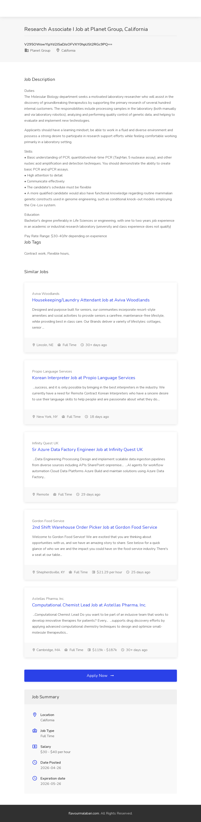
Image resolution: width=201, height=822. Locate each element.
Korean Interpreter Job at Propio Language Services (83, 378)
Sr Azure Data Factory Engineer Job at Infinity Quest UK (87, 450)
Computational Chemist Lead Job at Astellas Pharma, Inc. (89, 605)
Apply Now (101, 675)
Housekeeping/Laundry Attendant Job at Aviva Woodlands (91, 300)
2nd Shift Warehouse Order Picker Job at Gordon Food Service (94, 527)
